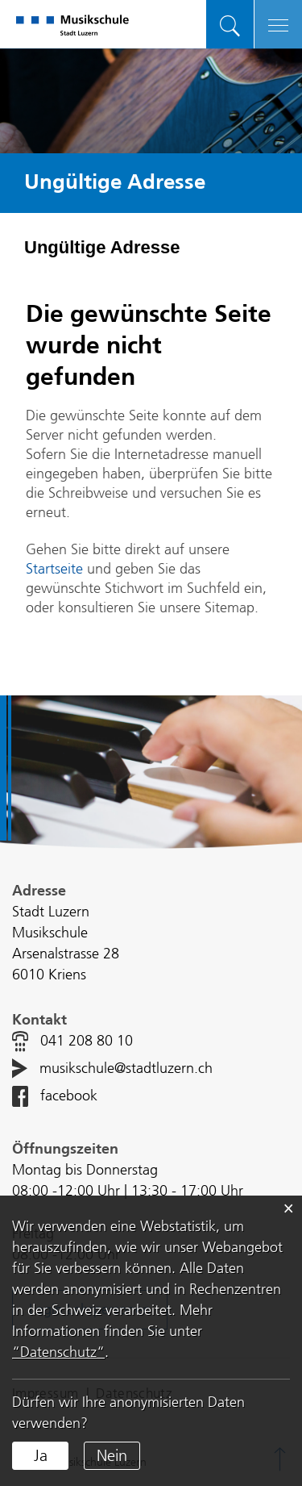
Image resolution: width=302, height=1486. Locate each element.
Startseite (54, 569)
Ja (41, 1455)
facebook (68, 1096)
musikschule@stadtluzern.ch (126, 1069)
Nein (112, 1455)
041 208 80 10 (86, 1041)
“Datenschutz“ (58, 1352)
